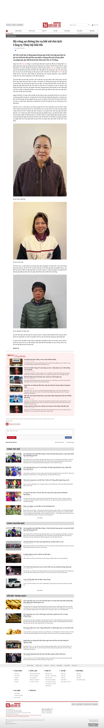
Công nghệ (48, 685)
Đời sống (67, 31)
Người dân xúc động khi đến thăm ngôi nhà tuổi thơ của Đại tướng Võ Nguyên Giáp (47, 386)
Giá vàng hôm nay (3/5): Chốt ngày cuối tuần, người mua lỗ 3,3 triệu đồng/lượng (45, 615)
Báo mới (95, 704)
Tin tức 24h (87, 704)
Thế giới (16, 681)
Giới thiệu (79, 704)
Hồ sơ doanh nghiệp (50, 679)
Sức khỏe (79, 675)
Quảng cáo (19, 24)
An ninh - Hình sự (34, 681)
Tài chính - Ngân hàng (50, 675)
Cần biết (79, 677)
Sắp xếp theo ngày (70, 442)
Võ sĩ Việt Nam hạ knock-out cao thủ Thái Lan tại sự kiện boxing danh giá (47, 567)
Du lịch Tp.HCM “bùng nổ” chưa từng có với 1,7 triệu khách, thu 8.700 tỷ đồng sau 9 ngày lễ (47, 368)
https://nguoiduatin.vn (10, 709)
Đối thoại (16, 679)
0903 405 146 (9, 721)
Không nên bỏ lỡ (11, 35)
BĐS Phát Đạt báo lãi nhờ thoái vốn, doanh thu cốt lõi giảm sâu (43, 377)
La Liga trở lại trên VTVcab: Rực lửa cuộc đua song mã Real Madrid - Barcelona (45, 493)
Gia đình (79, 673)
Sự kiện (16, 677)
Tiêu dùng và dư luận (50, 683)
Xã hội (55, 31)
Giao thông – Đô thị (66, 681)
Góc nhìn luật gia (34, 675)
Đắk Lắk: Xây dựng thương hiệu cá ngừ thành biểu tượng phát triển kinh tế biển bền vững (47, 396)
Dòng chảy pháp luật (35, 673)
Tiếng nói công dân (34, 679)
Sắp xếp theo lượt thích (59, 442)
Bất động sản (48, 673)
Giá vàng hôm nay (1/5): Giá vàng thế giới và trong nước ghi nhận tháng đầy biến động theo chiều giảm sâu (48, 601)
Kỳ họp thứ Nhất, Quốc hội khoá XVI (89, 33)
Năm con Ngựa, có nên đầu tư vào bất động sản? (39, 506)
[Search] (88, 25)
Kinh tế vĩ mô (48, 677)
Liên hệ (8, 24)
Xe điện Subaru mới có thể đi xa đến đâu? (36, 554)
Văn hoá (63, 677)
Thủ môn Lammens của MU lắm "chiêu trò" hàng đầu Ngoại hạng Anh (46, 480)
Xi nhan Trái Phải (18, 695)
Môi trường (63, 679)
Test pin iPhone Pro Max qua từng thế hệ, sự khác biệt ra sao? (43, 542)
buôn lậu (53, 68)
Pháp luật (32, 31)
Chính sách (17, 675)
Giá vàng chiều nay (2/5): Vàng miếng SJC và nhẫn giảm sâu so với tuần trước (48, 628)
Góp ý (13, 24)
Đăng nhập (68, 437)
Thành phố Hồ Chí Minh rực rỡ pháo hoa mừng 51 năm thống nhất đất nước (46, 406)
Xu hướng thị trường (50, 681)
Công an (24, 64)
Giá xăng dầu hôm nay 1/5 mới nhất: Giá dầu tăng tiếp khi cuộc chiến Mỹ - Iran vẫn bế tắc (47, 468)
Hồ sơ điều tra (33, 677)
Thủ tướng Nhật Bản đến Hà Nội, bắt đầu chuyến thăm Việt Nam (44, 654)
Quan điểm (17, 693)
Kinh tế (44, 31)
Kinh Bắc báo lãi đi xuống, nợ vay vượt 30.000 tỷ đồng (40, 359)
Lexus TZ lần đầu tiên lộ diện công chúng (36, 579)
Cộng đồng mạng (81, 679)
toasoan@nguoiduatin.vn (12, 723)
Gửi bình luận (11, 437)
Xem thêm (40, 518)
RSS (73, 704)
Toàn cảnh (18, 31)
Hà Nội (60, 72)
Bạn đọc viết (17, 697)
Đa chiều (79, 31)
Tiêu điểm (16, 673)
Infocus (92, 31)
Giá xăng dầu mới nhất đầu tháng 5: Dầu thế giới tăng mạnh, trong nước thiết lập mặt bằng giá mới (48, 454)
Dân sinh (63, 673)
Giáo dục (63, 675)
